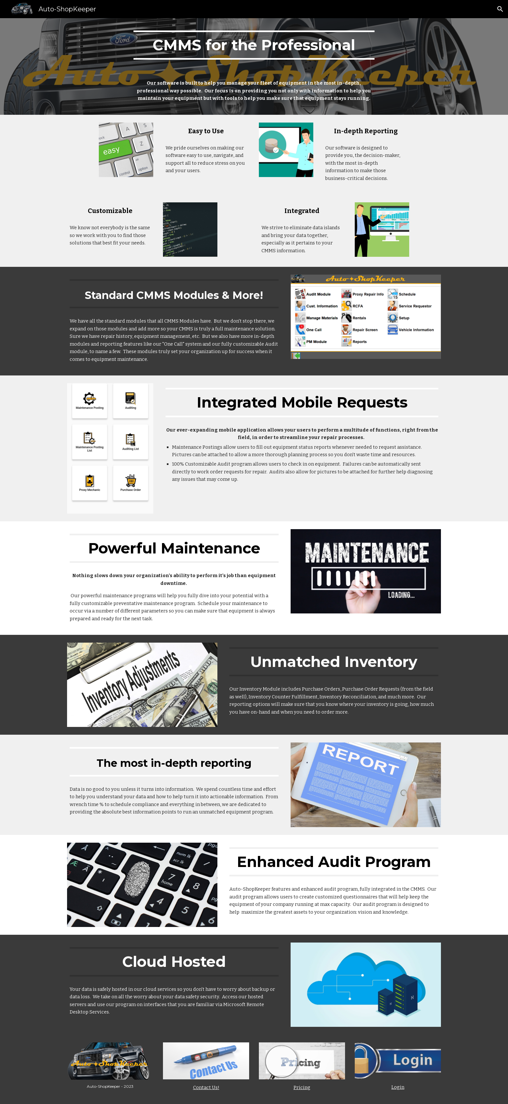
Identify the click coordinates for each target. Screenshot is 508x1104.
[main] (254, 45)
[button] (500, 9)
